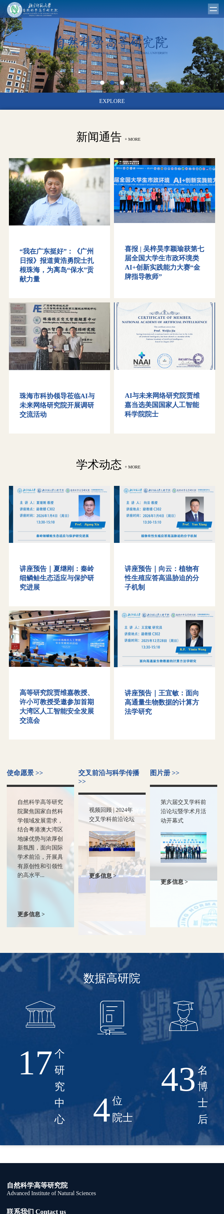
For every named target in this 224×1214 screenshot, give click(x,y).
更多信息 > (36, 914)
